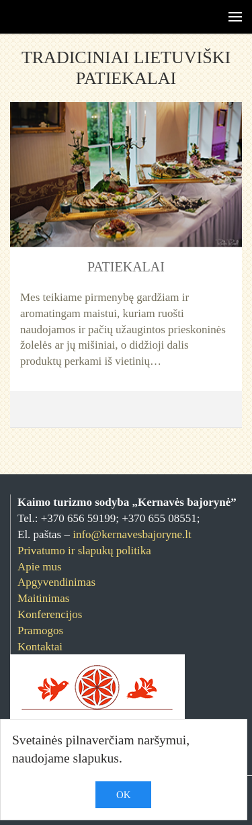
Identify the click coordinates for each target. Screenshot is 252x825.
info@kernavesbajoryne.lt (132, 534)
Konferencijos (49, 614)
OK (123, 794)
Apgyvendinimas (56, 582)
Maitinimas (43, 598)
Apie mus (39, 566)
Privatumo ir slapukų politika (84, 550)
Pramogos (40, 630)
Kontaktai (39, 646)
